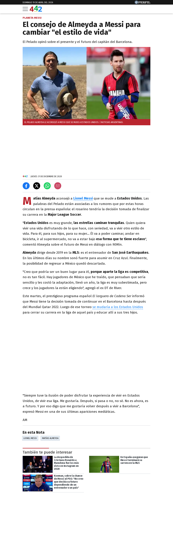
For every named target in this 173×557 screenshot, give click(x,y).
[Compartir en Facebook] (26, 185)
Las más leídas (36, 545)
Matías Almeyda (50, 438)
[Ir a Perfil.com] (142, 3)
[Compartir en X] (36, 185)
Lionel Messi (83, 198)
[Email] (57, 185)
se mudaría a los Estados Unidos (117, 307)
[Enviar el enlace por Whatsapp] (47, 185)
